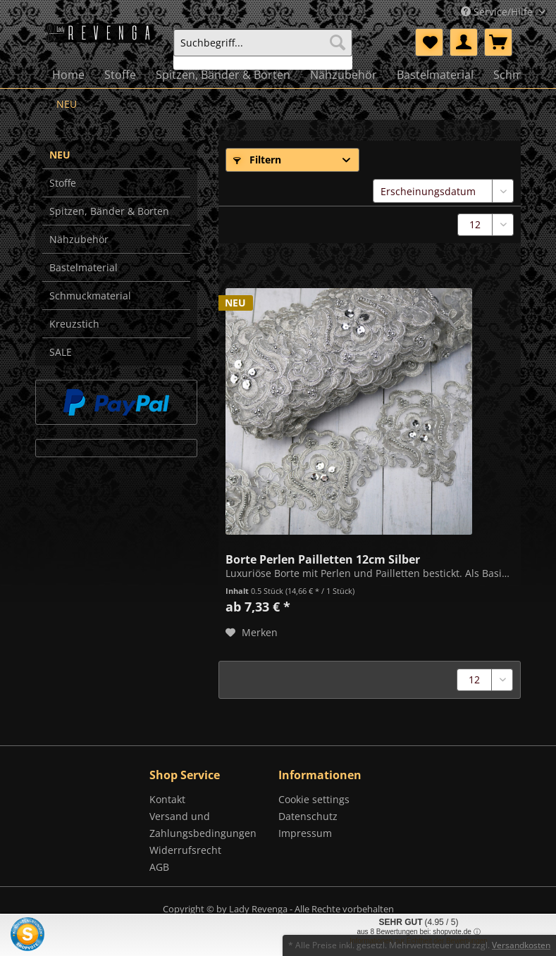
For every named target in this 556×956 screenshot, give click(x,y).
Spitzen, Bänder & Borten (109, 211)
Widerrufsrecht (185, 850)
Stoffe (62, 183)
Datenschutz (308, 816)
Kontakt (167, 799)
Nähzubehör (79, 239)
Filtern (257, 159)
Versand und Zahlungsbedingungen (203, 824)
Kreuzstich (74, 323)
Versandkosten (521, 945)
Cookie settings (314, 799)
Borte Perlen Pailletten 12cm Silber (323, 558)
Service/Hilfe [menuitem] (498, 11)
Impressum (305, 833)
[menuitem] (262, 49)
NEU (59, 154)
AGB (159, 867)
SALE (60, 352)
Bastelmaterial (83, 267)
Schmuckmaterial (90, 295)
